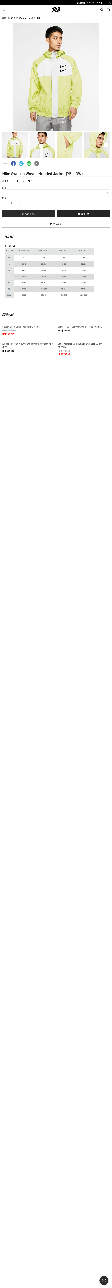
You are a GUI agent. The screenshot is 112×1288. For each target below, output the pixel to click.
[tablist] (56, 237)
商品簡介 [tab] (9, 236)
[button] (106, 145)
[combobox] (56, 192)
